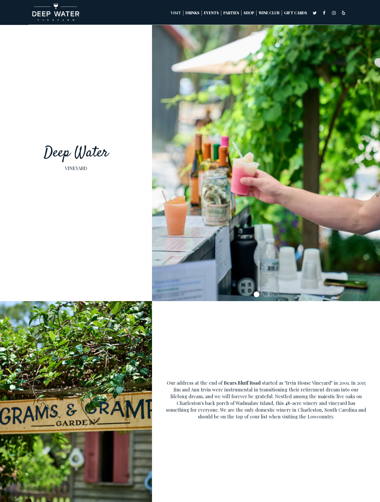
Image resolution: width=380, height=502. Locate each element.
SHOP (249, 12)
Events (211, 12)
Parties (231, 12)
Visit (176, 12)
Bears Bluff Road (242, 382)
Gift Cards (295, 12)
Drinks (192, 12)
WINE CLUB (269, 12)
